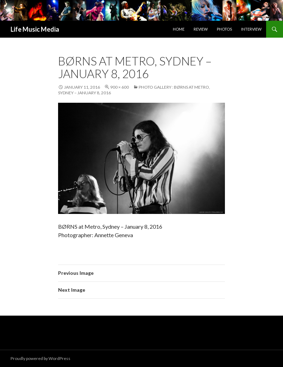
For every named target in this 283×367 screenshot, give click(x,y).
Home (178, 29)
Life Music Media (35, 29)
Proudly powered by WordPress (40, 358)
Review (201, 29)
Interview (251, 29)
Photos (224, 29)
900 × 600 (119, 87)
